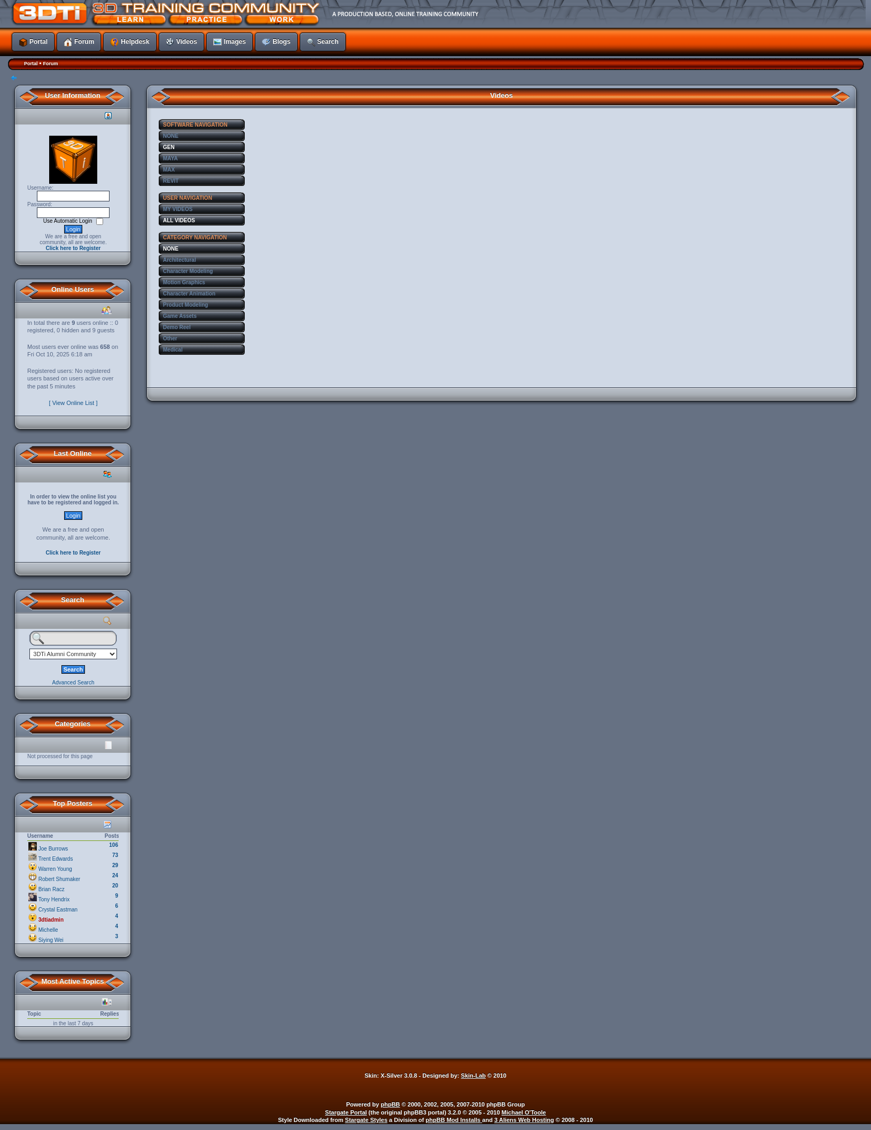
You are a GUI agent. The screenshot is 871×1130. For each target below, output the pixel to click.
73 (115, 855)
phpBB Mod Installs (454, 1120)
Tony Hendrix (53, 899)
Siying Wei (51, 940)
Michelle (48, 930)
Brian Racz (51, 889)
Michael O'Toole (524, 1112)
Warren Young (55, 869)
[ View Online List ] (73, 403)
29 (115, 865)
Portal (31, 63)
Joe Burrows (53, 849)
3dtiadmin (51, 920)
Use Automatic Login (68, 221)
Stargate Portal (346, 1112)
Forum (50, 63)
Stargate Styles (366, 1120)
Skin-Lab (473, 1075)
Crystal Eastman (57, 910)
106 (113, 845)
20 (115, 886)
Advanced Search (73, 682)
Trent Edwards (55, 859)
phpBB (390, 1104)
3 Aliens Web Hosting (524, 1120)
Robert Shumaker (59, 879)
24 (115, 875)
